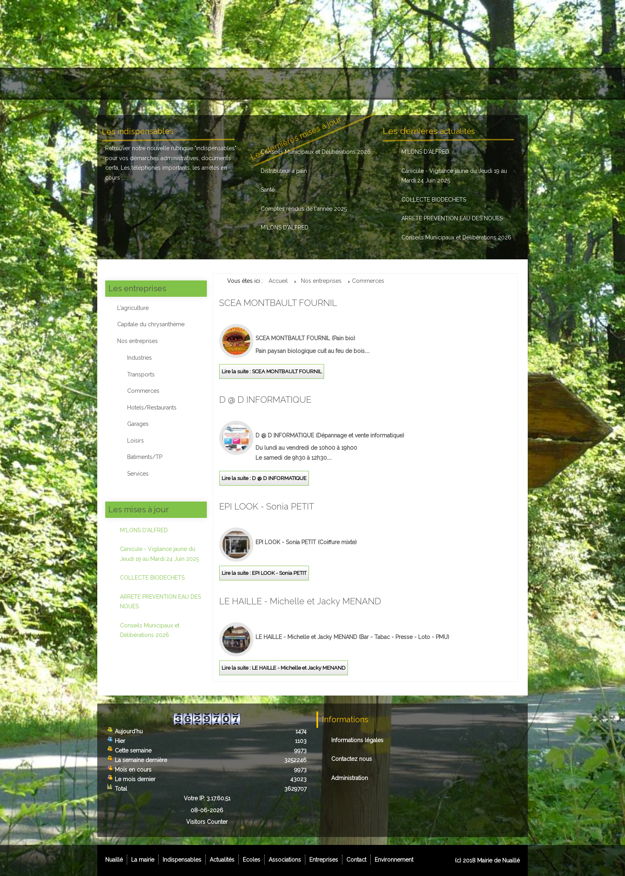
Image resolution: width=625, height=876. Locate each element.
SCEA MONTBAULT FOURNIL (278, 303)
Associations (348, 83)
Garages (138, 424)
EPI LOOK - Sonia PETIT (266, 506)
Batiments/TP (144, 457)
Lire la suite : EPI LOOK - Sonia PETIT (264, 573)
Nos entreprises (137, 341)
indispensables (215, 148)
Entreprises (399, 83)
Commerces (143, 391)
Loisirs (135, 440)
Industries (139, 358)
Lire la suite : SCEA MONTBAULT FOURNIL (272, 371)
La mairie (158, 83)
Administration (349, 778)
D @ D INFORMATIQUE (265, 399)
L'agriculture (133, 308)
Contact (444, 83)
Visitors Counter (207, 822)
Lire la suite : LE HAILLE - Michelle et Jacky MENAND (284, 668)
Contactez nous (351, 759)
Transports (141, 374)
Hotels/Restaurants (152, 407)
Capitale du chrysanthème (151, 324)
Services (138, 473)
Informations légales (357, 740)
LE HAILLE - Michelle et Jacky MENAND (300, 601)
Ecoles (302, 83)
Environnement (493, 83)
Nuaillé (118, 83)
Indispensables (210, 83)
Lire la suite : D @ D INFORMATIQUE (264, 478)
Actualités (263, 83)
